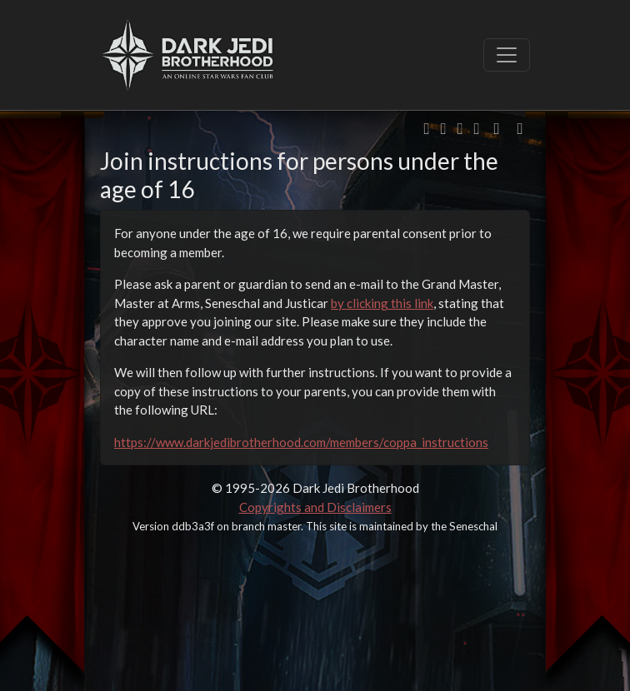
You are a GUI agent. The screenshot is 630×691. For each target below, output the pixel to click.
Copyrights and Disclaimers (315, 507)
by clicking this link (382, 303)
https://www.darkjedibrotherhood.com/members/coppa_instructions (301, 442)
